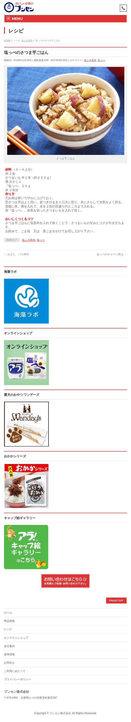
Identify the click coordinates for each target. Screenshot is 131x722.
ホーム (8, 612)
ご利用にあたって (15, 671)
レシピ (8, 629)
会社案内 (9, 646)
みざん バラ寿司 (16, 254)
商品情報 (9, 621)
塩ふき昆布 (90, 60)
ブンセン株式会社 (60, 713)
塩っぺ (101, 60)
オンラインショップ (16, 637)
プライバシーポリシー (17, 679)
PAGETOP (116, 600)
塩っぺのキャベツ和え (112, 254)
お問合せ (9, 662)
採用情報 (9, 654)
